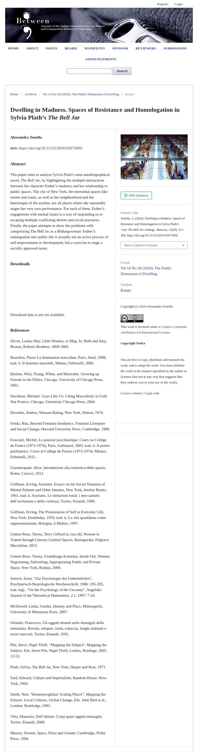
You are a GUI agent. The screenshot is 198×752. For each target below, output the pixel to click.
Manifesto (95, 48)
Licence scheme (131, 393)
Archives (30, 94)
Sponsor (120, 48)
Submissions (175, 48)
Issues (51, 48)
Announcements (100, 59)
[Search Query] (89, 71)
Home (13, 48)
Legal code (151, 393)
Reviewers (146, 48)
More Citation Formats (141, 245)
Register (162, 4)
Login (179, 4)
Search (122, 71)
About (32, 48)
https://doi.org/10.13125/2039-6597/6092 (50, 148)
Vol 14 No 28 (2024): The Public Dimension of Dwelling (81, 94)
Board (71, 48)
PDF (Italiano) (138, 195)
